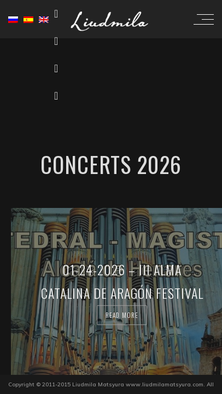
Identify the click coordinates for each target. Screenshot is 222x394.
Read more (122, 314)
